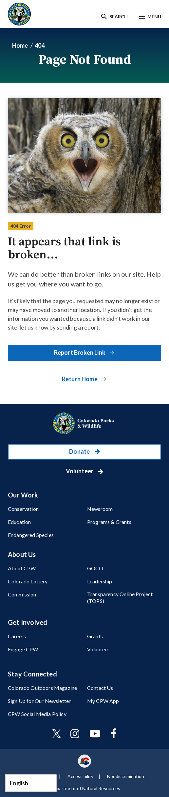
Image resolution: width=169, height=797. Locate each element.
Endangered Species (31, 535)
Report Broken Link (80, 352)
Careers (17, 636)
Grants (95, 636)
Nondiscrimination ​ (126, 776)
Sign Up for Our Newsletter (39, 701)
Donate (80, 451)
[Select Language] (31, 783)
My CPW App (103, 701)
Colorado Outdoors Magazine (42, 688)
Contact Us (100, 688)
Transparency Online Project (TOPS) (120, 597)
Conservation (23, 509)
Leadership (99, 581)
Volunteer (80, 471)
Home (20, 45)
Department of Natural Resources (85, 788)
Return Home (80, 378)
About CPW (22, 568)
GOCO (95, 568)
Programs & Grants (109, 522)
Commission (22, 594)
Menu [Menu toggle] (154, 16)
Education (19, 522)
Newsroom (100, 509)
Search (118, 16)
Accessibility (80, 776)
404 (40, 45)
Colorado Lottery (28, 581)
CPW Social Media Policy (37, 714)
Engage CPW (23, 649)
